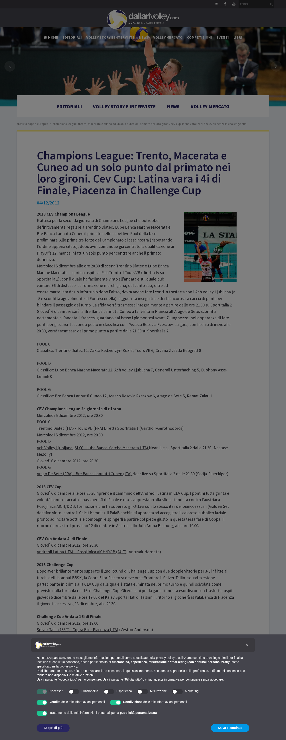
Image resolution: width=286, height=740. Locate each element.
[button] (247, 645)
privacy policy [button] (165, 658)
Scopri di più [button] (53, 728)
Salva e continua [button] (230, 728)
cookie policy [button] (68, 666)
